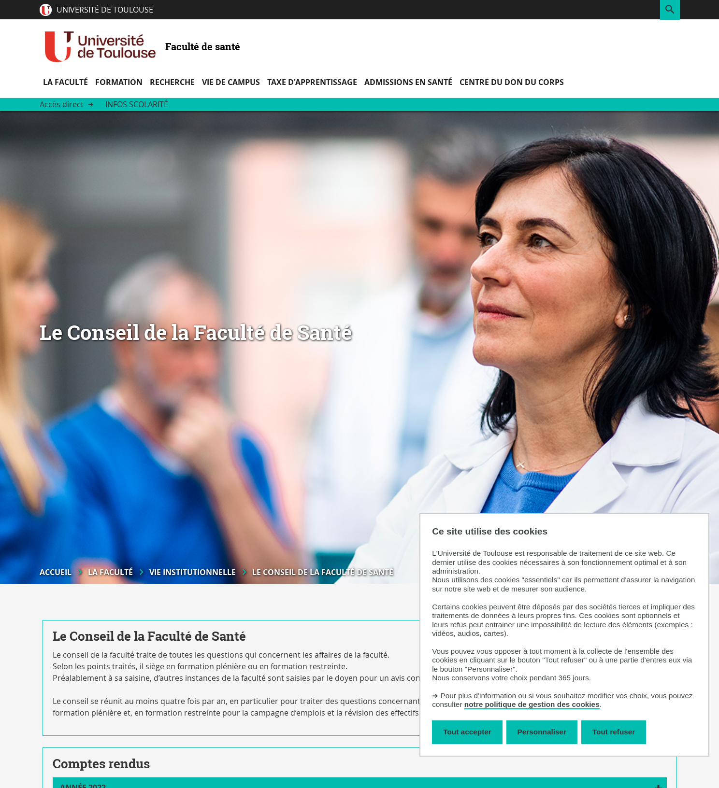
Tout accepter (467, 732)
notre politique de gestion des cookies (532, 704)
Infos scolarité (136, 104)
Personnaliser (542, 732)
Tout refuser (613, 732)
